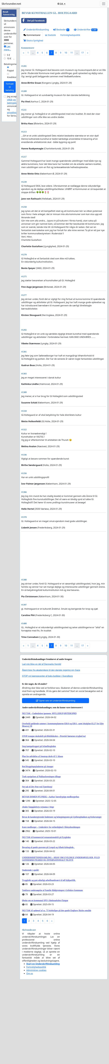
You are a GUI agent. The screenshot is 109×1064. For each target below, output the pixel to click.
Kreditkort (12, 77)
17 (82, 52)
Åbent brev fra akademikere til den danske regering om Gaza (51, 745)
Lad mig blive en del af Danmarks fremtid (41, 739)
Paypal (10, 70)
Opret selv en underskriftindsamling (55, 775)
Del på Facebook (33, 20)
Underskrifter (85, 29)
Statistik (50, 35)
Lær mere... (7, 48)
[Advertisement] (63, 78)
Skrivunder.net (11, 3)
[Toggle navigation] (103, 3)
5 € (8, 55)
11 (71, 52)
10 (66, 52)
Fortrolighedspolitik (70, 35)
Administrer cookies (36, 1045)
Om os (29, 1048)
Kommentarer (31, 35)
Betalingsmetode (12, 64)
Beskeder (61, 29)
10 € (9, 58)
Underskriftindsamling (36, 29)
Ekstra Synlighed (33, 40)
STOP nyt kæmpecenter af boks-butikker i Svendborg (47, 751)
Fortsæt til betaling (10, 87)
